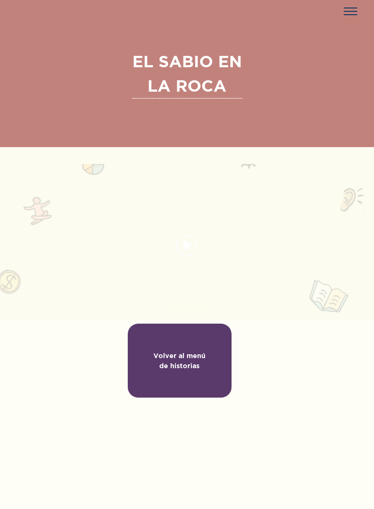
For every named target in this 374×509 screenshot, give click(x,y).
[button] (350, 11)
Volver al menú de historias (179, 360)
